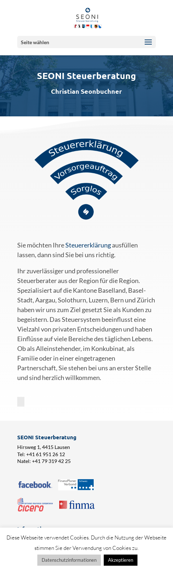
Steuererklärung (88, 245)
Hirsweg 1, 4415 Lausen (43, 447)
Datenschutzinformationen (69, 560)
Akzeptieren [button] (120, 560)
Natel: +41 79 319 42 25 (44, 461)
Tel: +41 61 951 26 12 (41, 454)
